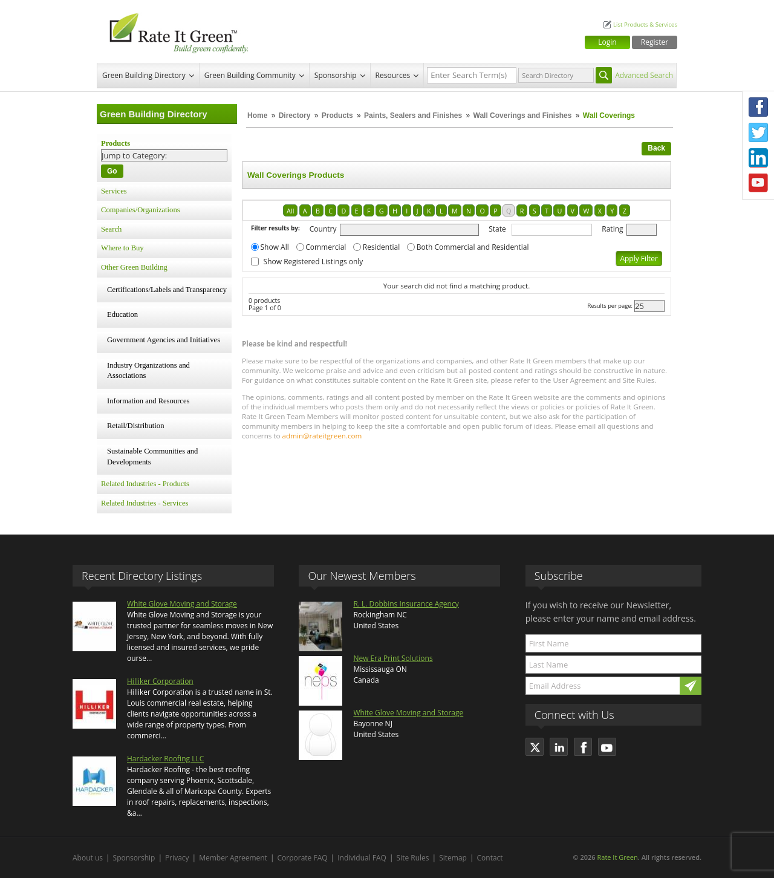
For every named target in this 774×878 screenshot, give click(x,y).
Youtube (758, 183)
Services (114, 191)
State (497, 229)
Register (654, 42)
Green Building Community (250, 75)
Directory (295, 115)
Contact (490, 858)
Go (112, 171)
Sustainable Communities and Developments (152, 456)
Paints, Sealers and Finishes (413, 115)
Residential (381, 247)
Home (257, 115)
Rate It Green (617, 857)
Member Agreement (233, 858)
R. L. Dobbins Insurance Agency (405, 604)
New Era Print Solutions (392, 658)
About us (88, 858)
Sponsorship (335, 75)
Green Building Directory (144, 75)
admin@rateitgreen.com (322, 435)
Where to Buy (122, 248)
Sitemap (453, 858)
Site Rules (413, 858)
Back (656, 148)
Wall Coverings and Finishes (522, 115)
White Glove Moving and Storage (182, 604)
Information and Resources (148, 401)
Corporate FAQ (303, 858)
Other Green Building (134, 267)
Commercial (325, 247)
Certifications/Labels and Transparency (167, 289)
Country (323, 229)
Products (337, 115)
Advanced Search (644, 75)
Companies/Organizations (140, 210)
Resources (393, 75)
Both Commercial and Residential (473, 247)
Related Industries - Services (144, 503)
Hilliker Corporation (160, 681)
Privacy (177, 858)
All (290, 210)
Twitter (758, 132)
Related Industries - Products (145, 484)
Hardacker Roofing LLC (165, 758)
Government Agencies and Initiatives (163, 340)
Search (111, 229)
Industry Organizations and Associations (148, 370)
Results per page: (610, 306)
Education (122, 314)
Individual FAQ (361, 858)
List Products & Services (645, 24)
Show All (275, 247)
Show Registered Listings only (313, 261)
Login (607, 42)
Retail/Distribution (135, 425)
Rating (612, 229)
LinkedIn (758, 157)
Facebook (758, 107)
